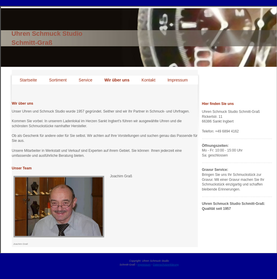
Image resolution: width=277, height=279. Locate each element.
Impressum (144, 264)
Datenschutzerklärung (166, 264)
